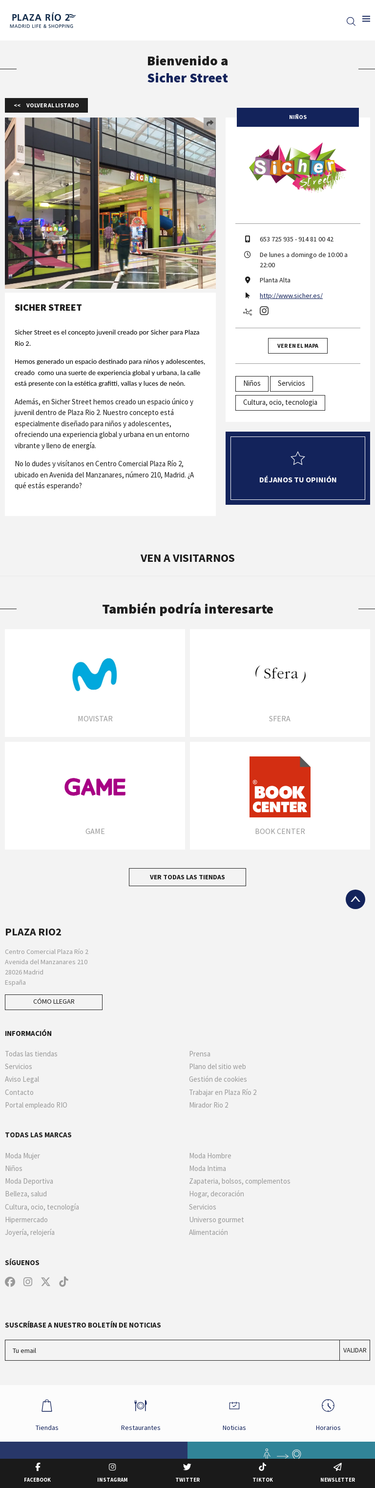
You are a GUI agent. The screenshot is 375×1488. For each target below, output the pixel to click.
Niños (252, 383)
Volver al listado (52, 105)
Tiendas (47, 1412)
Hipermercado (26, 1219)
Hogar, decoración (216, 1194)
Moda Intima (207, 1168)
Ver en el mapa (297, 345)
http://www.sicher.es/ (291, 295)
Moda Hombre (210, 1155)
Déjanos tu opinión (298, 467)
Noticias (234, 1412)
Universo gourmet (216, 1219)
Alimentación (208, 1232)
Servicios (291, 383)
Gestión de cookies (218, 1079)
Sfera (280, 718)
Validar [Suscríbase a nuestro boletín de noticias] (355, 1350)
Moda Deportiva (29, 1181)
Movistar (95, 718)
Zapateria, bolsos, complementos (240, 1181)
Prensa (199, 1054)
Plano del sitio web (217, 1066)
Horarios (328, 1412)
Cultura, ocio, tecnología (42, 1207)
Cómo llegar (54, 1001)
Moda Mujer (22, 1155)
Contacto (19, 1092)
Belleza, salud (26, 1194)
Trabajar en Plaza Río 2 (222, 1092)
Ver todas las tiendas (187, 877)
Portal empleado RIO (36, 1105)
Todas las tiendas (31, 1054)
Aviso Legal (22, 1079)
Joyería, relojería (30, 1232)
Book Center (280, 831)
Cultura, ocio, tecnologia (280, 402)
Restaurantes (141, 1412)
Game (95, 831)
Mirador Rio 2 (208, 1105)
